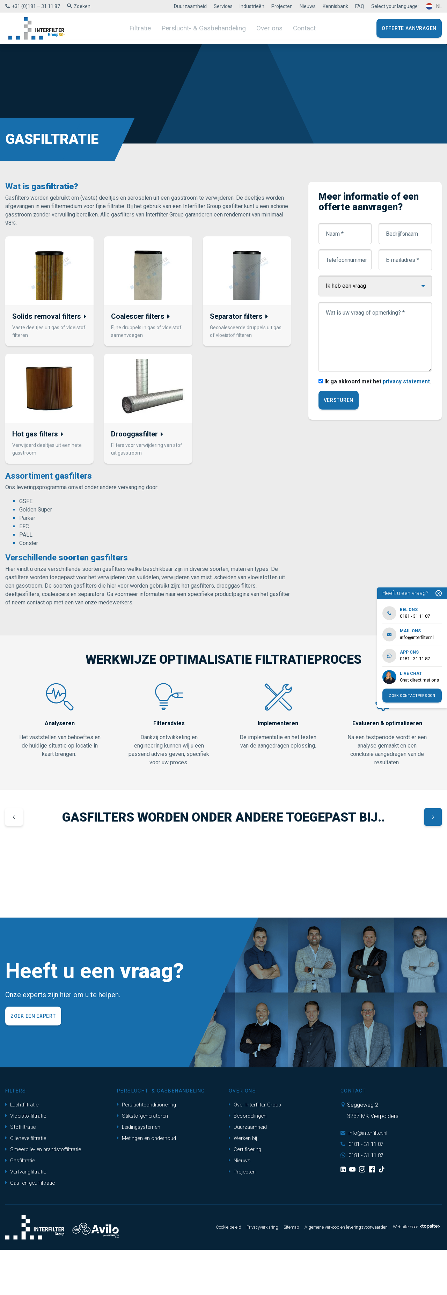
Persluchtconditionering (148, 1149)
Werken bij (244, 1183)
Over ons (265, 27)
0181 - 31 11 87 (363, 1189)
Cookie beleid (197, 1272)
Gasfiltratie (21, 1205)
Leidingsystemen (140, 1172)
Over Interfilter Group (257, 1149)
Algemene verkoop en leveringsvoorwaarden (332, 1272)
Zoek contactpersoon (412, 696)
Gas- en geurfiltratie (31, 1227)
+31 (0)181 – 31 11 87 (36, 6)
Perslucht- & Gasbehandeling (205, 27)
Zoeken (82, 6)
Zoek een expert (33, 1061)
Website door (413, 1272)
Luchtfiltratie (22, 1149)
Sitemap (270, 1272)
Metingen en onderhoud (148, 1183)
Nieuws (308, 6)
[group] (58, 889)
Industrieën (252, 6)
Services (223, 6)
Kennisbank (335, 6)
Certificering (246, 1194)
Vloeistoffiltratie (27, 1160)
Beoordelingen (249, 1160)
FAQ (359, 6)
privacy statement (402, 390)
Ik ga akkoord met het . (373, 390)
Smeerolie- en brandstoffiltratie (45, 1194)
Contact (297, 27)
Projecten (282, 6)
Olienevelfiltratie (27, 1183)
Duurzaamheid (190, 6)
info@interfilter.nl (364, 1178)
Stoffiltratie (21, 1172)
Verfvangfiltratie (27, 1216)
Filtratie (146, 27)
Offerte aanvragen (409, 28)
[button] (14, 820)
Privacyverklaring (236, 1272)
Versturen (339, 409)
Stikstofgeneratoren (144, 1160)
